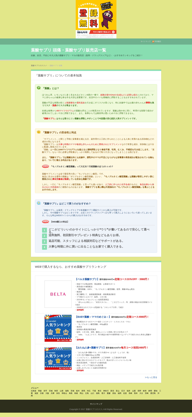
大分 (141, 393)
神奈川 (106, 391)
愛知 (155, 391)
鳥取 (70, 393)
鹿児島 (153, 393)
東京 (99, 391)
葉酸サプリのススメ (39, 65)
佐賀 (125, 393)
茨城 (72, 391)
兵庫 (52, 393)
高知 (114, 393)
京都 (42, 393)
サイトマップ (145, 41)
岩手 (45, 391)
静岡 (150, 391)
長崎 (130, 393)
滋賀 (36, 393)
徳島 (98, 393)
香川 (103, 393)
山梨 (134, 391)
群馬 (83, 391)
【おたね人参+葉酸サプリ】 (90, 347)
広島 (87, 393)
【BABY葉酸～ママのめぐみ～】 (93, 317)
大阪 (47, 393)
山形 (61, 391)
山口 (92, 393)
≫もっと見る (151, 377)
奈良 (58, 393)
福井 (128, 391)
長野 (139, 391)
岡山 (81, 393)
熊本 (136, 393)
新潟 (112, 391)
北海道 (33, 391)
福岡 (119, 393)
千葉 (94, 391)
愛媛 (108, 393)
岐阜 (145, 391)
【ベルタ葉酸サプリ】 (87, 279)
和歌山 (64, 393)
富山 (117, 391)
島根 (76, 393)
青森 (40, 391)
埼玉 (89, 391)
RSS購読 (158, 41)
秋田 (56, 391)
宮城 (51, 391)
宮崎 (146, 393)
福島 (67, 391)
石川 (123, 391)
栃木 (78, 391)
